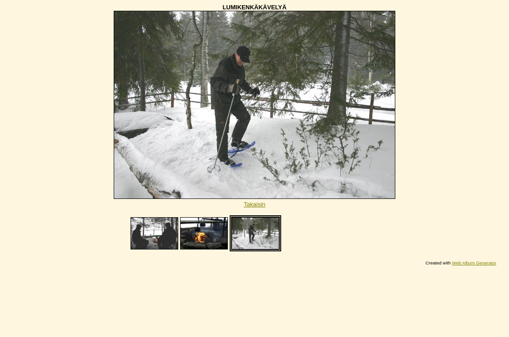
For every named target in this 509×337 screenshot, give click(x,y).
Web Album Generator (474, 262)
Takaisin (254, 204)
